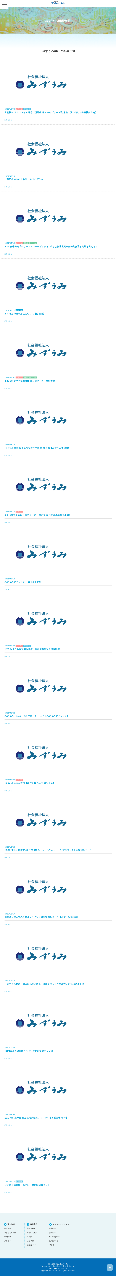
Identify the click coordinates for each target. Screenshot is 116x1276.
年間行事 (7, 1237)
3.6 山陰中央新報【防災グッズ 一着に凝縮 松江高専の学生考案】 (38, 515)
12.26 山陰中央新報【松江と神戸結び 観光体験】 (30, 783)
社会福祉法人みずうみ (58, 2)
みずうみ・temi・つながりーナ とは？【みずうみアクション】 (37, 716)
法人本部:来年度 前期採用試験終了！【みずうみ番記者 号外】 (36, 1117)
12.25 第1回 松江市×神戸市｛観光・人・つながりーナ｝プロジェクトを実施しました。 (49, 850)
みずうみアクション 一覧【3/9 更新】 (24, 582)
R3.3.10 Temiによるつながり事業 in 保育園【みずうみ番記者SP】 (39, 448)
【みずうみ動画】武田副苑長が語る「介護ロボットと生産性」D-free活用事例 (44, 984)
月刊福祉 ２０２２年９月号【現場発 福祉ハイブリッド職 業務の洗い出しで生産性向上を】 (51, 112)
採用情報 (52, 1232)
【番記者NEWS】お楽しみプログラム (24, 179)
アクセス (7, 1241)
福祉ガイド (31, 1245)
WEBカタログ (55, 1237)
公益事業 (30, 1241)
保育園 (29, 1237)
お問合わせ (53, 1241)
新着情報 (52, 1228)
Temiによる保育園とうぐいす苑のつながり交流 (29, 1051)
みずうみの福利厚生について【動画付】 (25, 313)
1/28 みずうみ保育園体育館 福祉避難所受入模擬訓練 (32, 649)
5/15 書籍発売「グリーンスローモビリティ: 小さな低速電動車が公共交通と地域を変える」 (51, 246)
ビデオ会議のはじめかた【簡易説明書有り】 (27, 1185)
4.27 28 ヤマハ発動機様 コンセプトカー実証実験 (30, 381)
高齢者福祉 (31, 1228)
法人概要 (7, 1228)
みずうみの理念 (10, 1232)
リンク (52, 1245)
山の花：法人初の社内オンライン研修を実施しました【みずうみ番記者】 (42, 917)
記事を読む (8, 120)
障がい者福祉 (32, 1232)
